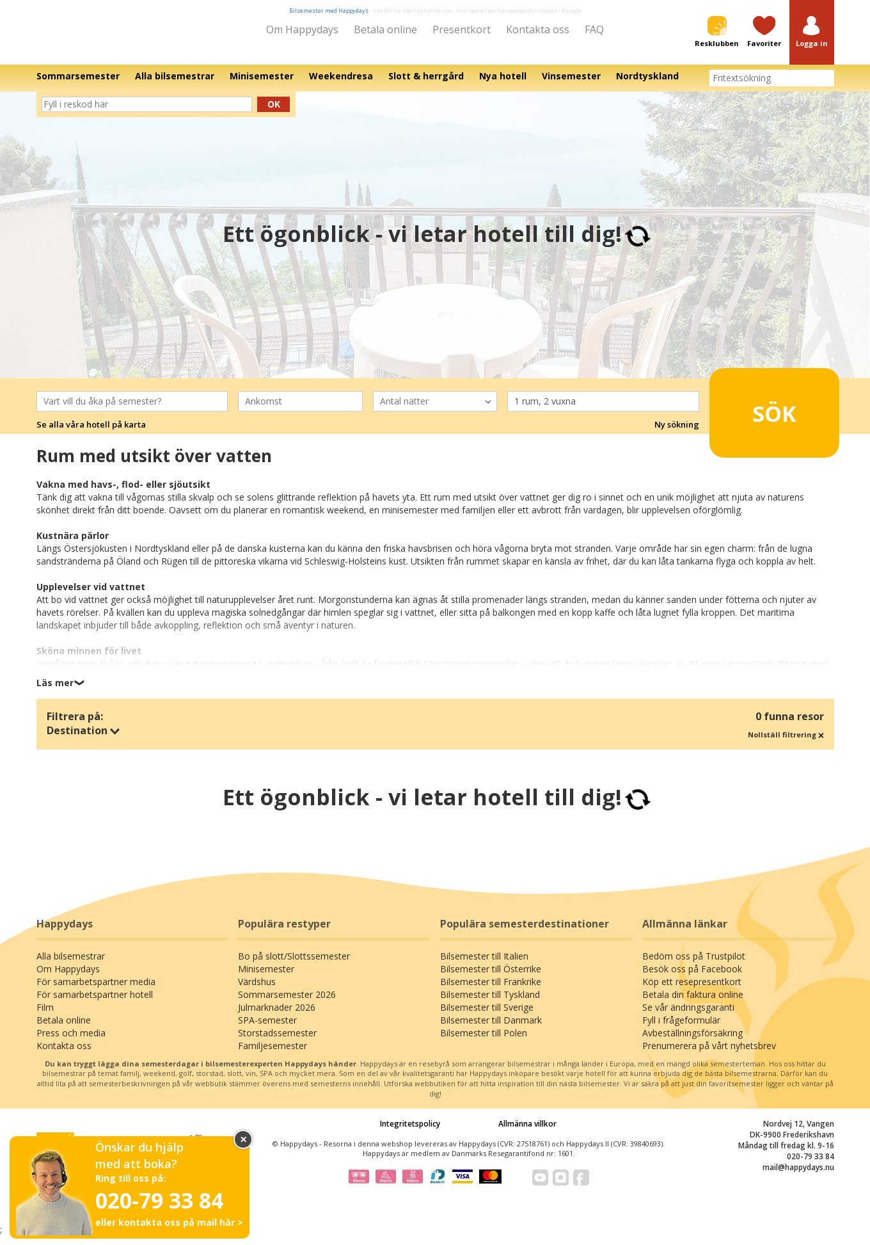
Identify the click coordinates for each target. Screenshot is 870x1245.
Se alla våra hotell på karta (91, 433)
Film (45, 1016)
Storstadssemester (277, 1042)
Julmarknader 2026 (276, 1016)
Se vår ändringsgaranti (688, 1016)
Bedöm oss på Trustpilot (693, 965)
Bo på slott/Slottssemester (294, 965)
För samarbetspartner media (95, 990)
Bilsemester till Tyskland (490, 1003)
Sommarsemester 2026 (287, 1003)
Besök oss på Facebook (692, 978)
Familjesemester (272, 1054)
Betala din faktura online (692, 1003)
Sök (754, 416)
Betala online (385, 29)
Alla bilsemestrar (70, 965)
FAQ (594, 29)
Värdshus (257, 990)
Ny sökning (676, 433)
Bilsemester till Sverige (487, 1016)
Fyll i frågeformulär (681, 1029)
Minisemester (266, 978)
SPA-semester (267, 1029)
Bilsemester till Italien (484, 965)
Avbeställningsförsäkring (692, 1042)
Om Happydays (302, 29)
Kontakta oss (537, 29)
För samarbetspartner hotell (94, 1003)
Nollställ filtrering (786, 743)
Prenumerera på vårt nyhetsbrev (709, 1054)
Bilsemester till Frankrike (490, 990)
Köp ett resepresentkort (691, 990)
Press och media (71, 1042)
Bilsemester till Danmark (491, 1029)
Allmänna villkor (527, 1132)
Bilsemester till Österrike (490, 978)
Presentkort (461, 29)
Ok (273, 113)
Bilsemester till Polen (483, 1042)
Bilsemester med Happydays (328, 10)
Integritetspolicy (410, 1132)
